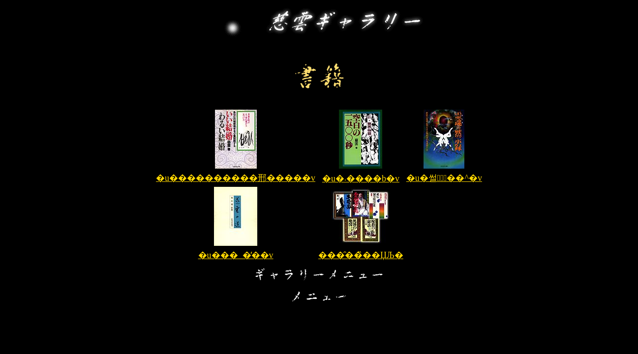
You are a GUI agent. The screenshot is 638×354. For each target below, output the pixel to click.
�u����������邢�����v (235, 178)
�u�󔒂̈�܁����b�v (360, 178)
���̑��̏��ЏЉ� (360, 255)
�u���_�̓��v (235, 255)
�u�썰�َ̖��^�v (444, 178)
